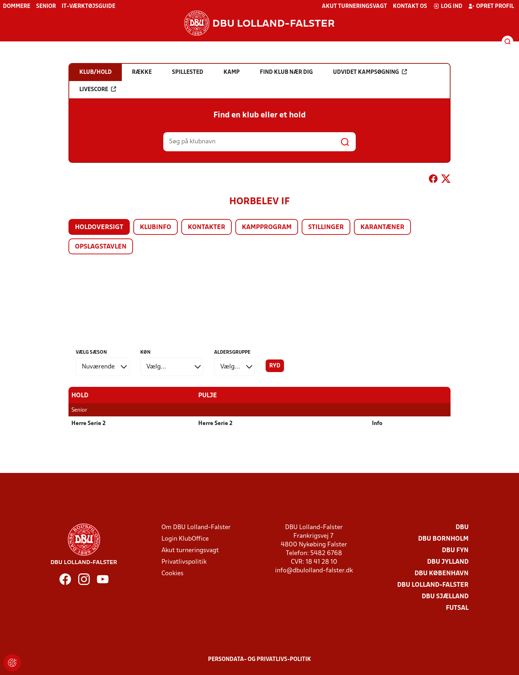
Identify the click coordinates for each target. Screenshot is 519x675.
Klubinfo (155, 227)
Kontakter (206, 227)
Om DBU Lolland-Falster (196, 527)
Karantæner (382, 227)
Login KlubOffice (185, 539)
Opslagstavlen (101, 247)
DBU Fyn (455, 550)
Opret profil (491, 6)
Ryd (274, 365)
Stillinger (326, 227)
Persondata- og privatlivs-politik (259, 659)
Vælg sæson (91, 352)
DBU (462, 527)
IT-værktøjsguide (88, 6)
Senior (46, 6)
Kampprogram (267, 227)
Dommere (16, 6)
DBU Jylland (448, 562)
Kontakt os (410, 6)
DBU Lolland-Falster (433, 585)
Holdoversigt (99, 227)
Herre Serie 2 (88, 423)
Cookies (172, 574)
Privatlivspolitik (184, 562)
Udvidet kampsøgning (370, 72)
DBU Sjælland (445, 597)
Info (377, 423)
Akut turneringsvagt (354, 6)
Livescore (97, 89)
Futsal (457, 608)
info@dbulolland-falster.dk (314, 571)
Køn (145, 352)
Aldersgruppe (232, 352)
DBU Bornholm (443, 539)
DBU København (441, 574)
